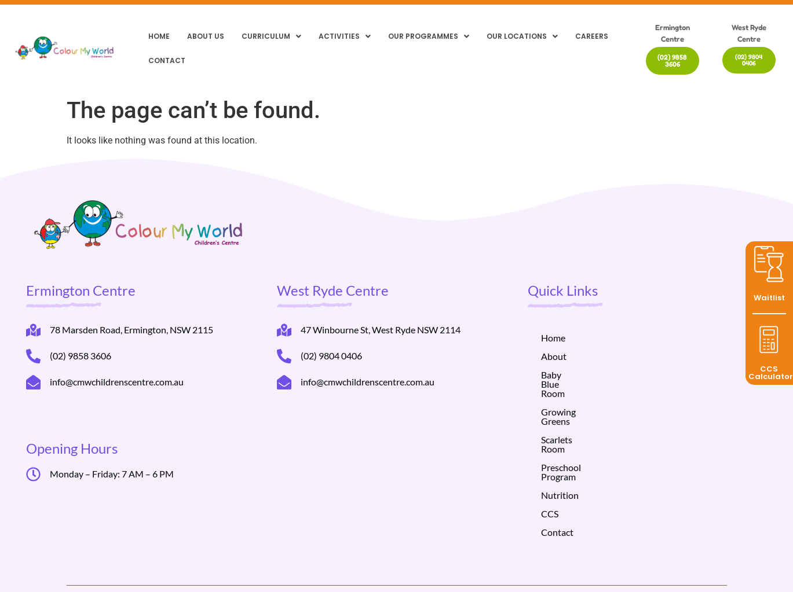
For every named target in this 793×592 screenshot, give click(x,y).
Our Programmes (428, 36)
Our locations (522, 36)
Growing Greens (573, 393)
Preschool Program (579, 430)
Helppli (246, 570)
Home (159, 36)
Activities (345, 36)
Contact (166, 60)
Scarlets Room (569, 411)
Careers (591, 36)
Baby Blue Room (573, 374)
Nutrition (560, 448)
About (554, 356)
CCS (549, 467)
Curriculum (271, 36)
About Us (205, 36)
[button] (271, 36)
